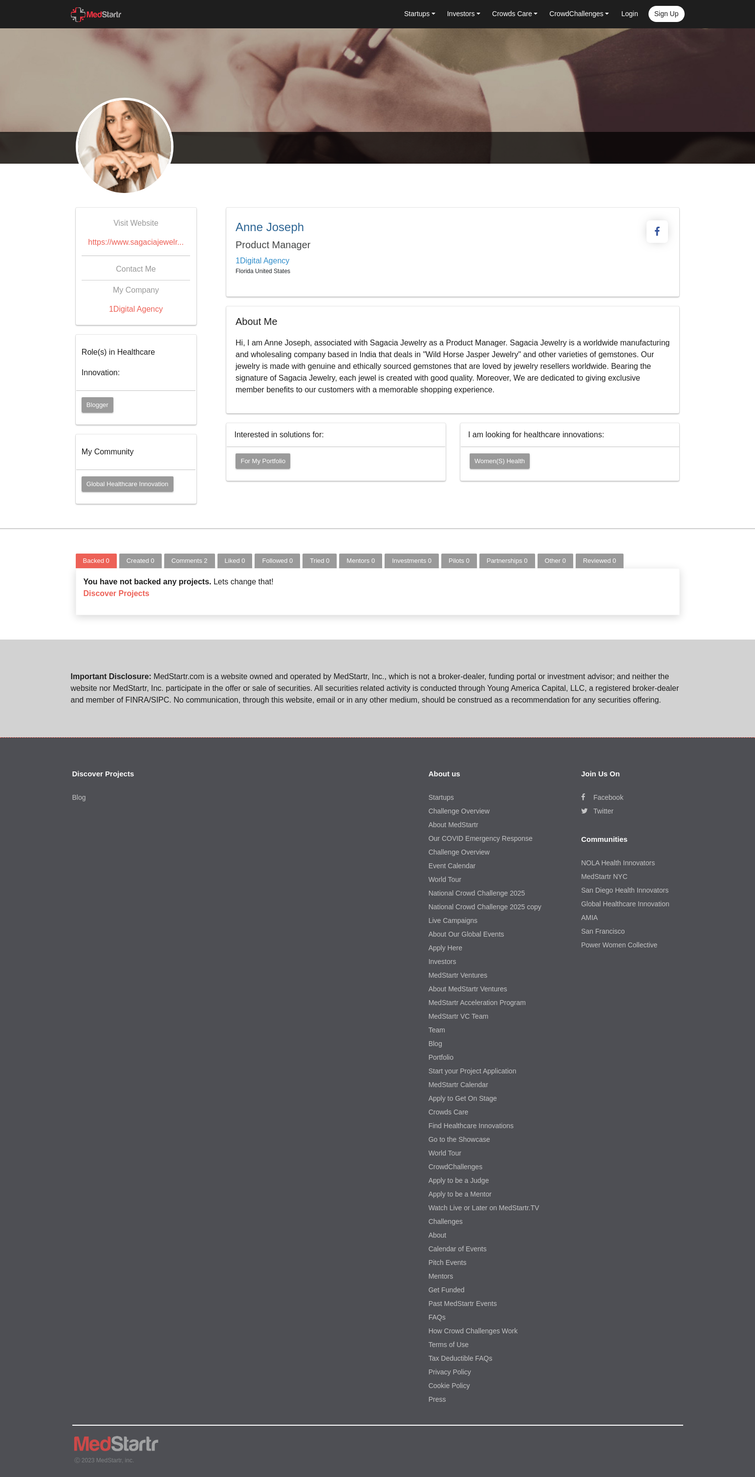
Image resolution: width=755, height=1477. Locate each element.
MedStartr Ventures (458, 975)
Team (437, 1030)
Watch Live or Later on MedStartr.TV (484, 1208)
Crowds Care (449, 1112)
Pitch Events (448, 1262)
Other (555, 560)
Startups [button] (417, 14)
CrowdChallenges (456, 1167)
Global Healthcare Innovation (127, 484)
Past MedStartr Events (463, 1303)
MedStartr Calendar (458, 1085)
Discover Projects (117, 593)
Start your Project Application (473, 1071)
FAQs (437, 1317)
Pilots (459, 560)
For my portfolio (262, 461)
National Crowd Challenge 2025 (477, 893)
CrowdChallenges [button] (576, 14)
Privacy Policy (450, 1372)
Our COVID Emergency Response (481, 838)
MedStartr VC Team (459, 1016)
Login (629, 14)
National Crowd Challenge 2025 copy (485, 907)
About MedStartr (453, 825)
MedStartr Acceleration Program (477, 1002)
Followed (277, 560)
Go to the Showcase (459, 1139)
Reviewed (599, 560)
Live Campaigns (453, 920)
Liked (235, 560)
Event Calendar (452, 866)
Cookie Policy (449, 1386)
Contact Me (136, 269)
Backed (96, 560)
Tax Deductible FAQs (461, 1358)
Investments (411, 560)
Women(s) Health (500, 461)
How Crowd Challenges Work (473, 1331)
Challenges (446, 1221)
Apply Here (445, 948)
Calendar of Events (458, 1249)
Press (437, 1399)
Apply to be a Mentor (460, 1194)
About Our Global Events (466, 934)
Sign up (666, 14)
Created (140, 560)
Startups (441, 797)
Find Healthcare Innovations (471, 1126)
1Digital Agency (136, 309)
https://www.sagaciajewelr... (136, 242)
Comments (190, 560)
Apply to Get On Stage (463, 1098)
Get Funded (447, 1290)
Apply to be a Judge (459, 1180)
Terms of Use (449, 1345)
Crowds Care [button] (512, 14)
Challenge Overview (459, 811)
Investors (442, 961)
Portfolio (441, 1057)
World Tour (445, 879)
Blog (79, 797)
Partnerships (507, 560)
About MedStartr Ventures (468, 989)
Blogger (97, 404)
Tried (319, 560)
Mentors (360, 560)
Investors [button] (461, 14)
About (438, 1235)
